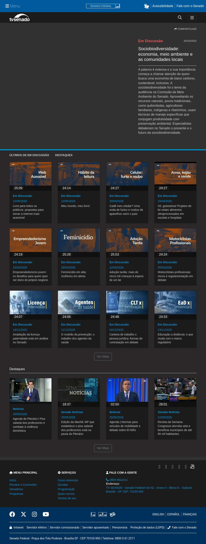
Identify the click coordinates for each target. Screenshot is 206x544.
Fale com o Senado (190, 6)
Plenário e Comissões (23, 484)
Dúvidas (63, 484)
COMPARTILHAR (185, 29)
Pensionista (119, 527)
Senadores (16, 489)
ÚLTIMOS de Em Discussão (29, 155)
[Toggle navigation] (192, 18)
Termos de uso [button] (67, 498)
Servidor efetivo (37, 527)
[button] (147, 6)
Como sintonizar (68, 480)
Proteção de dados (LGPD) (147, 527)
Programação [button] (66, 489)
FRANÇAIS (190, 514)
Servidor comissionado (64, 527)
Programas (16, 493)
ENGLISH (158, 514)
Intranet (16, 527)
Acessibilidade (162, 6)
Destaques (63, 155)
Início (12, 480)
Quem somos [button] (66, 493)
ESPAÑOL (173, 514)
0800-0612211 (117, 479)
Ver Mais (103, 356)
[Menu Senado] (12, 6)
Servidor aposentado (95, 527)
